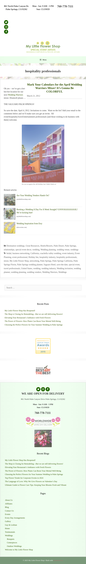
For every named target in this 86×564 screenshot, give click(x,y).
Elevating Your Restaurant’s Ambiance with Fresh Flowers (28, 318)
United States (26, 268)
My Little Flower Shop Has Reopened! (20, 311)
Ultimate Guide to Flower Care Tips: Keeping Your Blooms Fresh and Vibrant (35, 485)
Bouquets (10, 539)
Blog (7, 507)
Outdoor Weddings (14, 546)
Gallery (8, 521)
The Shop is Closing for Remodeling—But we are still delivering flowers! (34, 314)
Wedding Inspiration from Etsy (29, 223)
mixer (6, 261)
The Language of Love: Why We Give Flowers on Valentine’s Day (31, 481)
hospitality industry (47, 257)
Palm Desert (59, 246)
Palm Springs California (62, 261)
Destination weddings (16, 246)
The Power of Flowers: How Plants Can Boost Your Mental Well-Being (33, 321)
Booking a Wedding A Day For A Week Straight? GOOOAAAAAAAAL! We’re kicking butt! (47, 211)
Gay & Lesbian (11, 525)
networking (34, 261)
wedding (35, 249)
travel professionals (12, 268)
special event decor (23, 249)
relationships (9, 249)
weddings (74, 249)
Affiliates (8, 504)
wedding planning (18, 272)
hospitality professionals (66, 257)
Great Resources (32, 246)
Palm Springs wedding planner (30, 264)
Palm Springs (70, 246)
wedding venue (63, 249)
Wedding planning (48, 249)
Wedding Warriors (15, 95)
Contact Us (9, 511)
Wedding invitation (65, 268)
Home (7, 528)
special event (74, 264)
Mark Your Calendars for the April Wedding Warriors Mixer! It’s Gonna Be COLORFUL (54, 88)
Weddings (62, 272)
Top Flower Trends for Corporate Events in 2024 (24, 478)
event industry (68, 253)
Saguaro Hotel (50, 264)
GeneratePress (58, 560)
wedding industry (48, 268)
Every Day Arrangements (15, 518)
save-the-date (62, 264)
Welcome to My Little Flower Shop (19, 550)
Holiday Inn (33, 257)
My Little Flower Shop (19, 261)
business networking (21, 253)
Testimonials (10, 532)
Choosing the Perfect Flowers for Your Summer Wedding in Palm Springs (34, 325)
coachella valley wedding (50, 253)
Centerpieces (12, 542)
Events (7, 514)
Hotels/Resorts (46, 246)
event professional (19, 257)
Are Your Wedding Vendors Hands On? (33, 195)
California (34, 253)
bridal (9, 253)
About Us (9, 500)
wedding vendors (34, 272)
